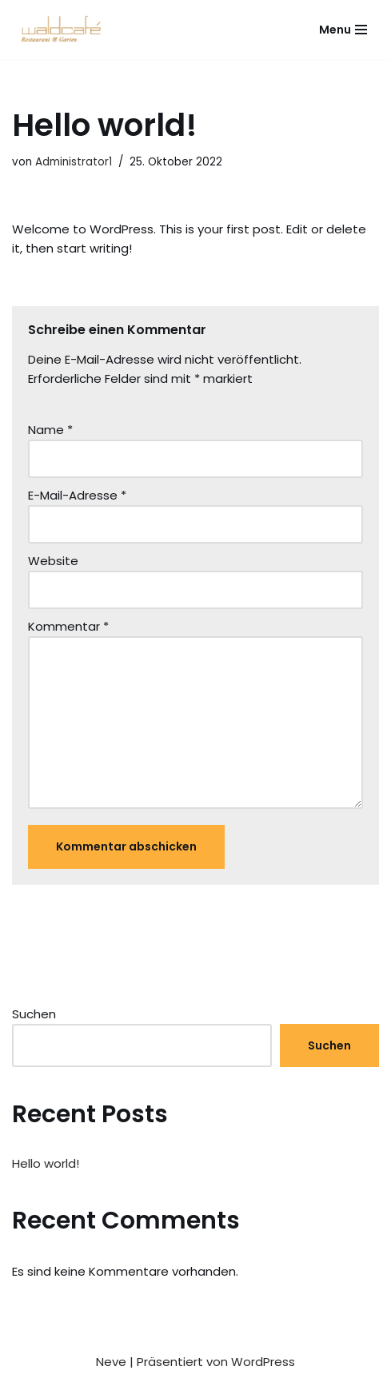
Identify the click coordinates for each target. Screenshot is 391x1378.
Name (50, 429)
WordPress (263, 1361)
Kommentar (68, 626)
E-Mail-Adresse (77, 495)
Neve (111, 1361)
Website (53, 560)
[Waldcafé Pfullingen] (64, 29)
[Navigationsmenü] (343, 29)
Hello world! (45, 1163)
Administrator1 (73, 161)
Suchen (34, 1014)
